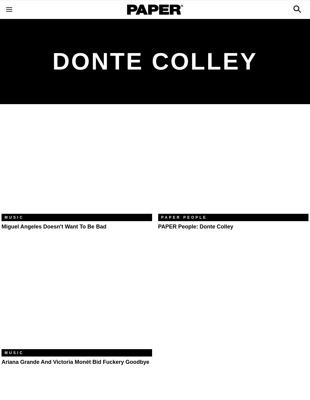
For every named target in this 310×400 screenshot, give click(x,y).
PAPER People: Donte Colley (195, 227)
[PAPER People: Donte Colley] (233, 163)
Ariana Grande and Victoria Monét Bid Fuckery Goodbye (75, 362)
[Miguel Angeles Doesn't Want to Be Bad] (77, 163)
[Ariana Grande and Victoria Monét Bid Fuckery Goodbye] (77, 299)
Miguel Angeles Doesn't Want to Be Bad (54, 227)
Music (14, 217)
